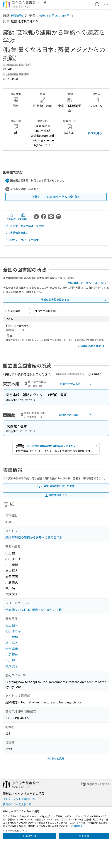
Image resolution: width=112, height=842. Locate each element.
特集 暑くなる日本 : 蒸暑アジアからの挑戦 (33, 609)
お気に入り (11, 216)
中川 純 (10, 660)
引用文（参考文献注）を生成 (25, 226)
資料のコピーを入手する (17, 804)
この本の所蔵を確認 (92, 346)
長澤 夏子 (11, 666)
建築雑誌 (17, 15)
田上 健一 (11, 625)
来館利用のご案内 (76, 383)
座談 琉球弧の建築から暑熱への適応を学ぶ (33, 537)
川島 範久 (11, 654)
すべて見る (94, 133)
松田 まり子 (13, 631)
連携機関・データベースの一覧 (87, 283)
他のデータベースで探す (22, 240)
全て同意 (84, 836)
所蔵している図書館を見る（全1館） (56, 196)
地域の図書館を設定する (74, 300)
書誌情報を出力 (17, 233)
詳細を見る (76, 825)
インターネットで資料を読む (20, 799)
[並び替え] (18, 311)
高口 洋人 (11, 643)
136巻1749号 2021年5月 (53, 15)
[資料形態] (46, 311)
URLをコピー (23, 216)
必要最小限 (29, 836)
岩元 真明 (11, 648)
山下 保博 (11, 637)
